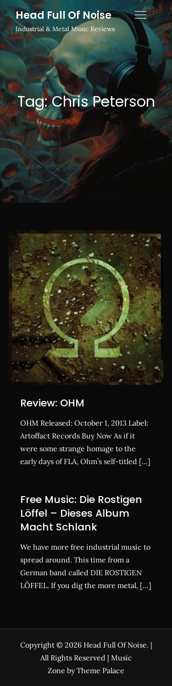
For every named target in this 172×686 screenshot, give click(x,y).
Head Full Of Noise (63, 15)
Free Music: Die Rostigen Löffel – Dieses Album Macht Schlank (81, 513)
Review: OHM (52, 403)
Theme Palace (100, 670)
